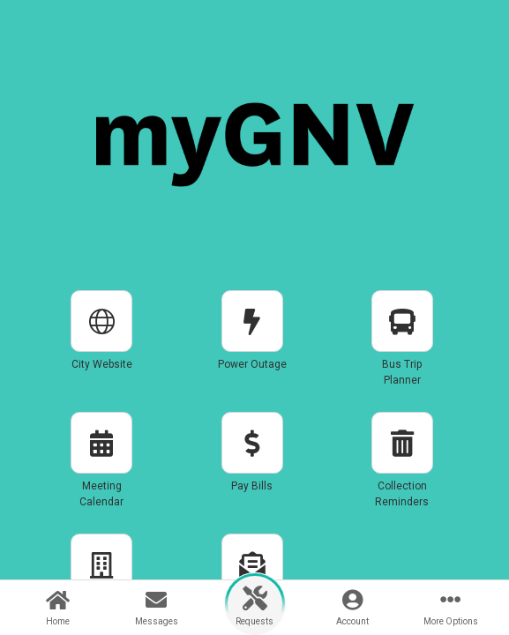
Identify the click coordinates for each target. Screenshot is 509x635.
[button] (101, 345)
